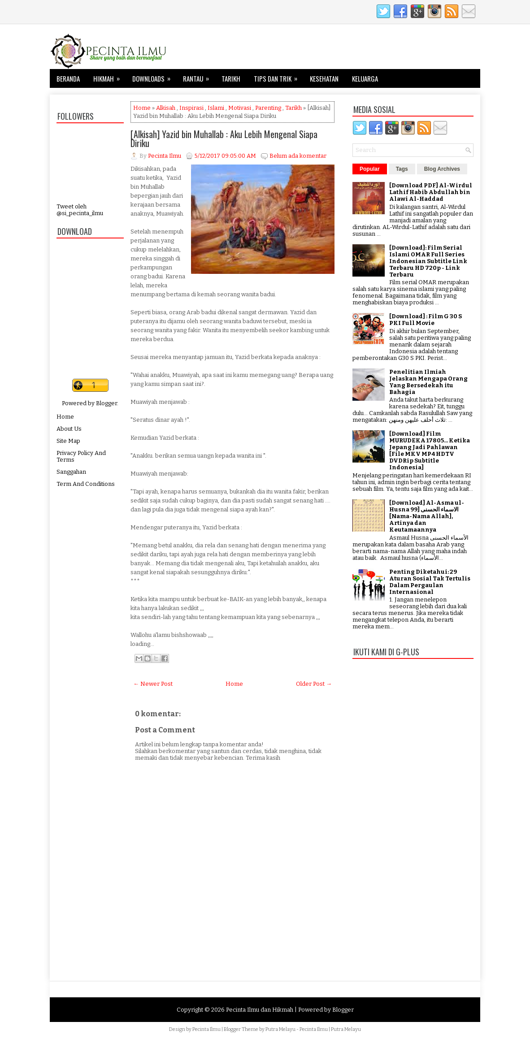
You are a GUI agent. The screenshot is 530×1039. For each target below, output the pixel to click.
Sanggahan (71, 471)
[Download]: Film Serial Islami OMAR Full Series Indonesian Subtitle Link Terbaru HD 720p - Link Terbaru (428, 261)
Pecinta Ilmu (206, 1029)
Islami (216, 107)
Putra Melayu (280, 1029)
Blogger (106, 403)
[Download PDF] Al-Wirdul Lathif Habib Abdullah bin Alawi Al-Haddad (430, 192)
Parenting (268, 107)
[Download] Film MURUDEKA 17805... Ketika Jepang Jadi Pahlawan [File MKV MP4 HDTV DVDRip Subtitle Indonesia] (429, 450)
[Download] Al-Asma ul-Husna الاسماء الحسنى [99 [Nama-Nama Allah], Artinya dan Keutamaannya (426, 516)
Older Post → (314, 683)
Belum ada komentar (297, 155)
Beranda (68, 78)
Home (65, 416)
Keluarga (365, 78)
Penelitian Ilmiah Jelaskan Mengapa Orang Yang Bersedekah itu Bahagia (428, 381)
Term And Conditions (85, 484)
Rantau (199, 76)
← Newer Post (153, 683)
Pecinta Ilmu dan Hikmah (259, 1009)
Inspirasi (191, 107)
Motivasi (239, 107)
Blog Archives (442, 169)
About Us (69, 428)
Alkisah (165, 107)
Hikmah (109, 76)
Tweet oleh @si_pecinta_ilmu (79, 209)
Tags (402, 169)
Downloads (154, 76)
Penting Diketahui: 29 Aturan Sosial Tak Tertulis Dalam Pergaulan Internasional (429, 581)
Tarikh (231, 78)
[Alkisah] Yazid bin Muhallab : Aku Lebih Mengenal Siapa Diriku (223, 138)
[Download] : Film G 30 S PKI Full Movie (425, 319)
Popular (370, 169)
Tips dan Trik (278, 76)
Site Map (68, 440)
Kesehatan (324, 78)
